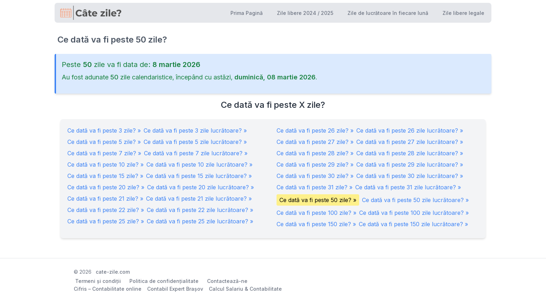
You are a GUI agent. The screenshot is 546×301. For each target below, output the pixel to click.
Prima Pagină (246, 13)
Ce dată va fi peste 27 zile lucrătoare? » (409, 141)
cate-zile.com (113, 272)
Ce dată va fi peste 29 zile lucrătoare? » (409, 164)
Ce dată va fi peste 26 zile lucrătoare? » (409, 130)
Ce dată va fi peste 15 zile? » (105, 175)
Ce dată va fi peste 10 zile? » (105, 164)
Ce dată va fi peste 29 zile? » (315, 164)
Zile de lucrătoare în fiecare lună (387, 13)
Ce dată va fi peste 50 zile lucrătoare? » (415, 200)
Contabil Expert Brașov (175, 289)
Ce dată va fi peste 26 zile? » (315, 130)
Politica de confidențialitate (164, 281)
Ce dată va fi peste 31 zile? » (314, 187)
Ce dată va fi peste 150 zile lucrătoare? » (413, 224)
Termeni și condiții (98, 281)
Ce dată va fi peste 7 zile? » (104, 153)
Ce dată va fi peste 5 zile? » (104, 141)
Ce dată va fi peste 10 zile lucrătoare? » (199, 164)
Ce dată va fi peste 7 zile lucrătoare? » (195, 153)
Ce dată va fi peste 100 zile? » (316, 212)
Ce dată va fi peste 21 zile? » (105, 198)
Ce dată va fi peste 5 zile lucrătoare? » (195, 141)
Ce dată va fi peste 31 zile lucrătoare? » (408, 187)
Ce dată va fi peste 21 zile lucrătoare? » (199, 198)
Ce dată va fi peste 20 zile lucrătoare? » (200, 187)
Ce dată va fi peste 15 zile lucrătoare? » (199, 175)
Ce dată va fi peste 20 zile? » (105, 187)
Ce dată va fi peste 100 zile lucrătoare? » (414, 212)
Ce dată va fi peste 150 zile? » (316, 224)
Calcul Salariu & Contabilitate (245, 289)
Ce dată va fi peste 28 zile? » (315, 153)
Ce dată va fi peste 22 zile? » (105, 209)
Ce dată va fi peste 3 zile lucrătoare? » (195, 130)
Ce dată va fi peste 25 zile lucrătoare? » (200, 221)
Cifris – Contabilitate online (107, 289)
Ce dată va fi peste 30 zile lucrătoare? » (409, 175)
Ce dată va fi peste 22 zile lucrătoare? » (200, 209)
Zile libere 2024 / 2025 (305, 13)
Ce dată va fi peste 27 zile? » (315, 141)
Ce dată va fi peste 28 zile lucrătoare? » (409, 153)
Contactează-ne (227, 281)
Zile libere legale (463, 13)
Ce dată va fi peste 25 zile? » (105, 221)
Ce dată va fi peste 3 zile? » (104, 130)
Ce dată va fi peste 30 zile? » (315, 175)
